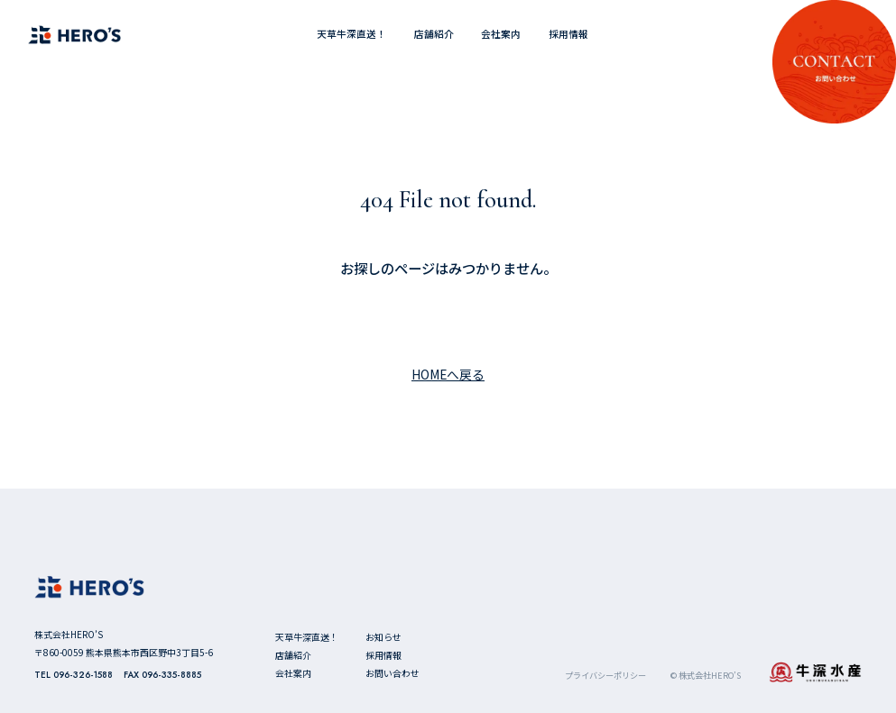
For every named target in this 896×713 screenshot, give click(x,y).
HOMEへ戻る (448, 374)
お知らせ (383, 637)
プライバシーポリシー (605, 675)
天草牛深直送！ (351, 34)
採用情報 (568, 34)
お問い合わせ (392, 673)
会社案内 (501, 34)
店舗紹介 (434, 34)
